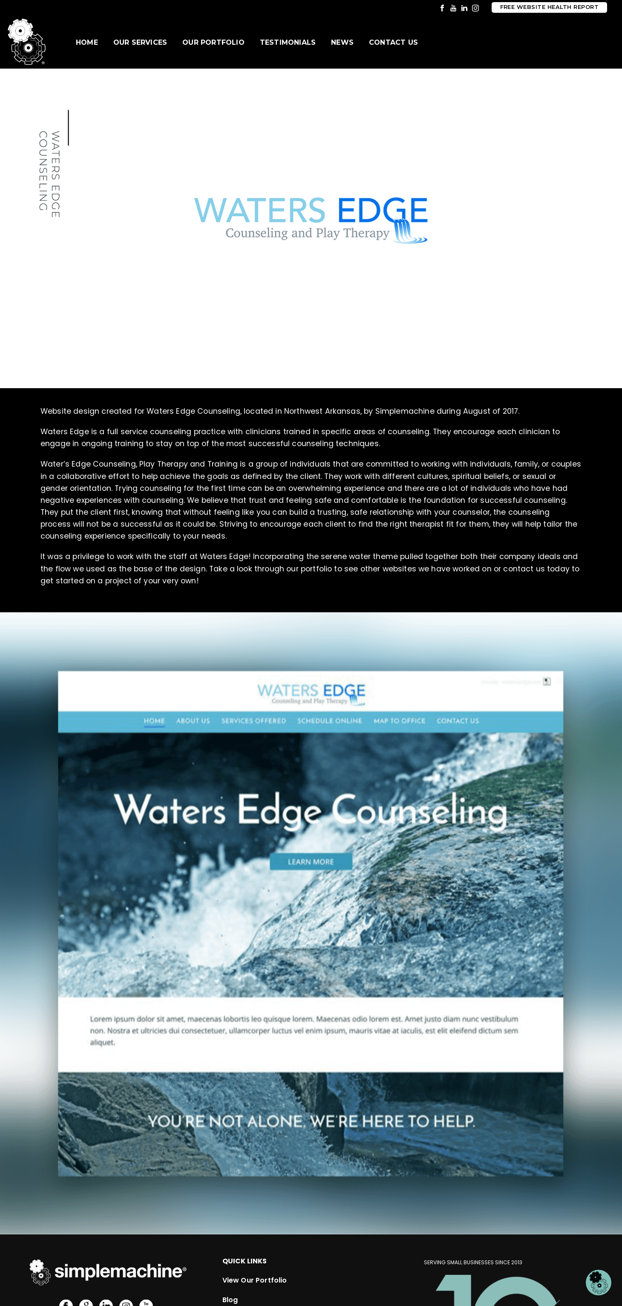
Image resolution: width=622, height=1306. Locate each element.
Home (87, 42)
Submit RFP (242, 1272)
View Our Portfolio (254, 1214)
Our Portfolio (213, 42)
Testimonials (288, 42)
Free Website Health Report (549, 7)
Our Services (140, 42)
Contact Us (393, 42)
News (342, 42)
